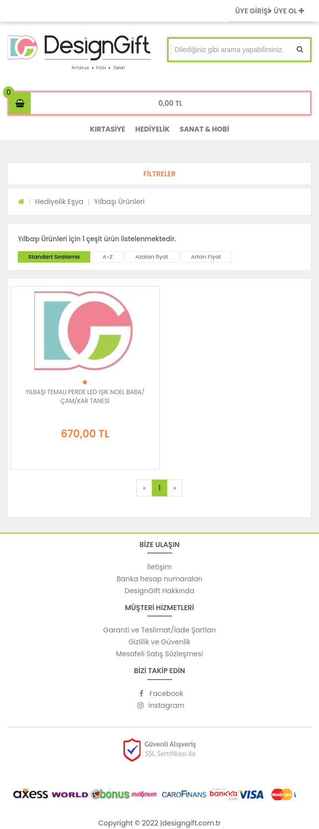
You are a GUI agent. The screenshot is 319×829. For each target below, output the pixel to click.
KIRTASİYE (107, 129)
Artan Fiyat (206, 257)
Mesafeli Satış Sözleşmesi (159, 654)
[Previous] (144, 488)
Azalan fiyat (151, 257)
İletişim (159, 567)
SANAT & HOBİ (204, 129)
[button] (159, 173)
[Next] (175, 488)
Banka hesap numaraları (159, 579)
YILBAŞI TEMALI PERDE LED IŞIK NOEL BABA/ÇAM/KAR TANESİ (84, 396)
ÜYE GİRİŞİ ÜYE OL (269, 11)
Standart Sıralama (54, 257)
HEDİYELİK (152, 129)
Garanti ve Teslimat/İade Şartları (159, 630)
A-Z (107, 257)
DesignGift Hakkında (159, 591)
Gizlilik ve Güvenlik (159, 642)
